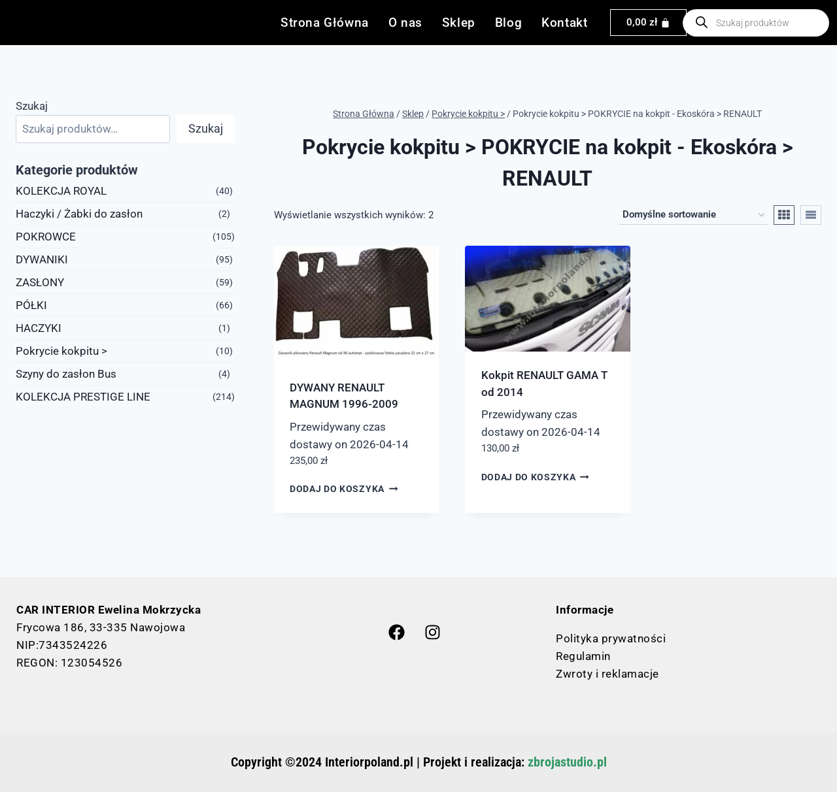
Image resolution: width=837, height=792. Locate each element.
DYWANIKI (42, 259)
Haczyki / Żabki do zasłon (79, 213)
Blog (508, 22)
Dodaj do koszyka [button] (344, 489)
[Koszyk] (648, 22)
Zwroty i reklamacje (607, 673)
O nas (405, 22)
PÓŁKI (31, 305)
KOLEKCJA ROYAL (61, 190)
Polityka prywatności (611, 638)
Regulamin (583, 656)
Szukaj (32, 105)
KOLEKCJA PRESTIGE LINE (83, 396)
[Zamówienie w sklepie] (693, 215)
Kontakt (564, 22)
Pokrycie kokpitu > (61, 350)
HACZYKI (38, 328)
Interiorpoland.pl (369, 762)
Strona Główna (325, 22)
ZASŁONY (40, 282)
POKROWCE (46, 236)
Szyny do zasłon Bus (66, 373)
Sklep (458, 22)
